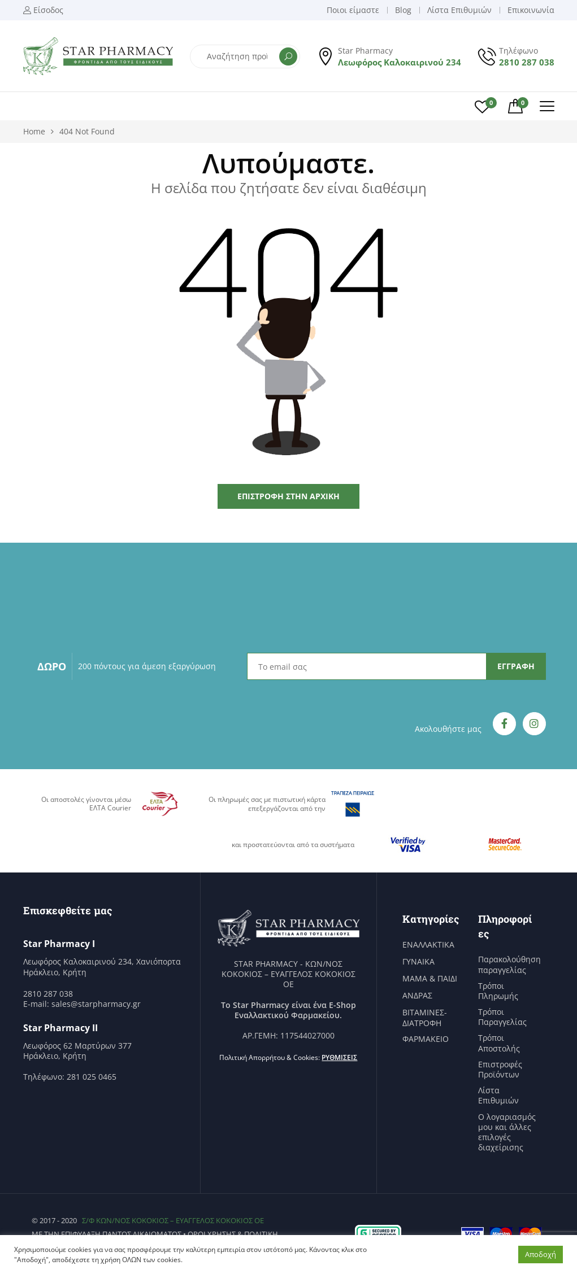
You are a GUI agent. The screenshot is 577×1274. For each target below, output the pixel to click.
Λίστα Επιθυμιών (498, 1095)
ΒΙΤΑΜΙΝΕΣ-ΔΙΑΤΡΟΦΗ (424, 1017)
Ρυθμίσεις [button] (339, 1057)
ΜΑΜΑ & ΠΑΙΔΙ (429, 979)
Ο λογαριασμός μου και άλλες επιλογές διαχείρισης (507, 1132)
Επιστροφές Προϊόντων (500, 1069)
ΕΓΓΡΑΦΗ (516, 666)
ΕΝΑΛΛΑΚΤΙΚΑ (428, 945)
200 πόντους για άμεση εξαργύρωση (147, 666)
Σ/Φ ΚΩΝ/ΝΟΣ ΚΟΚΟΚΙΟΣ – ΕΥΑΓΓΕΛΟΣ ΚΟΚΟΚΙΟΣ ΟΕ (173, 1220)
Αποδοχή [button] (540, 1254)
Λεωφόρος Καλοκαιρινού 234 (399, 62)
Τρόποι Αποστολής (499, 1043)
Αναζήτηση (288, 56)
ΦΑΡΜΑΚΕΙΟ (425, 1039)
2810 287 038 (526, 62)
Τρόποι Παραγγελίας (502, 1017)
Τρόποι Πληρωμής (498, 991)
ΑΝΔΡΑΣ (417, 996)
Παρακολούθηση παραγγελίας (509, 964)
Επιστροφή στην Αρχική (288, 496)
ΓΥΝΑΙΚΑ (418, 962)
